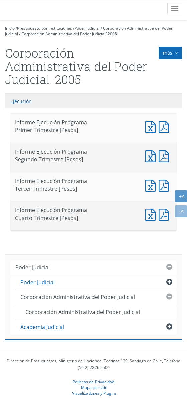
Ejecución (21, 101)
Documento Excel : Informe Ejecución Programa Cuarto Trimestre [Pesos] (152, 213)
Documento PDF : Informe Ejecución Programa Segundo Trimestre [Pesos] (165, 155)
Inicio (10, 28)
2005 (112, 34)
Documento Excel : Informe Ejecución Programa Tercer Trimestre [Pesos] (152, 184)
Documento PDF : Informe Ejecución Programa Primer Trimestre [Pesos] (165, 126)
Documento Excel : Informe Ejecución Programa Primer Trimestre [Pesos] (152, 126)
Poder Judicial (87, 28)
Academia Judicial (42, 327)
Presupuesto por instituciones (44, 28)
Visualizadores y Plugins (94, 393)
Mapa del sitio (94, 387)
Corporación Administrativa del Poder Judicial (63, 34)
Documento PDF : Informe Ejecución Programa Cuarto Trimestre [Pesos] (165, 213)
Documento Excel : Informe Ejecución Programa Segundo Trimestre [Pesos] (152, 155)
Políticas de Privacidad (93, 381)
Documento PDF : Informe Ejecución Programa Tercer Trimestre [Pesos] (165, 184)
